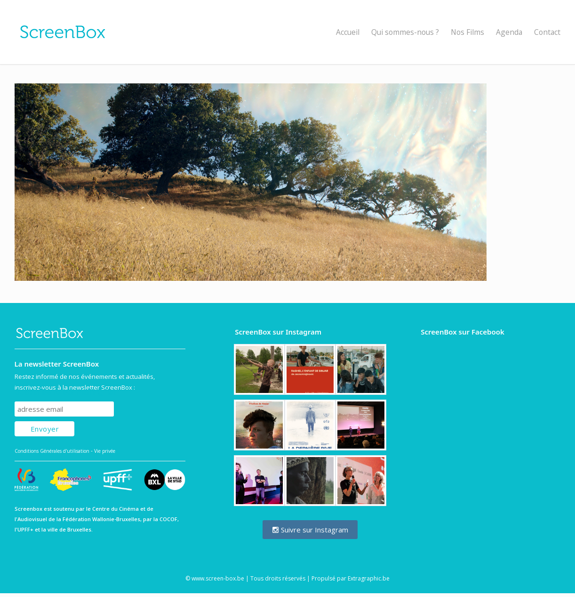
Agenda (509, 32)
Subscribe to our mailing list (65, 392)
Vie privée (104, 451)
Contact (547, 32)
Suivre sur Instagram (310, 529)
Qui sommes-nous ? (405, 32)
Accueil (347, 32)
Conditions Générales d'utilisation (52, 451)
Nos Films (467, 32)
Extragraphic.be (369, 578)
